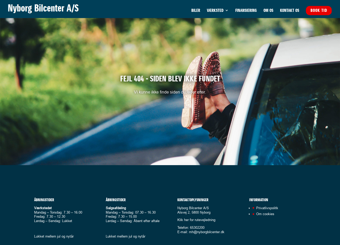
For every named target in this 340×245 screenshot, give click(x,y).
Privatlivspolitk (267, 208)
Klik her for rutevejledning (196, 220)
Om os (268, 11)
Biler (195, 11)
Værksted (215, 11)
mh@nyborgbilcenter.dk (206, 232)
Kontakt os (289, 11)
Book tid (319, 10)
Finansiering (246, 11)
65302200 (197, 227)
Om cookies (265, 214)
